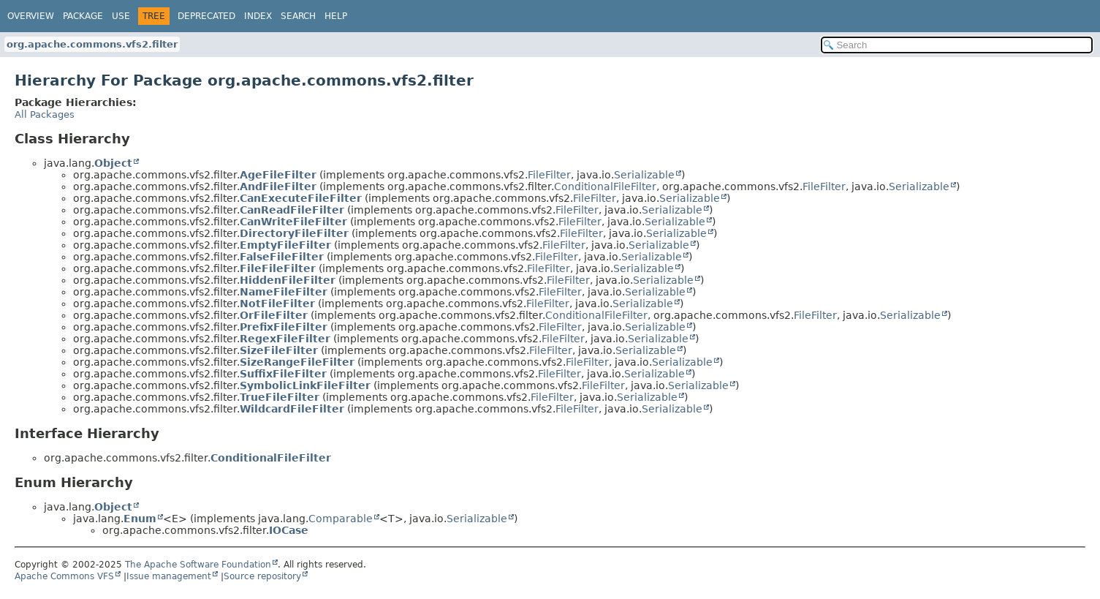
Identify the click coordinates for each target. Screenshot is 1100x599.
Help (336, 16)
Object (113, 163)
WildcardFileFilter (292, 409)
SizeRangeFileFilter (297, 362)
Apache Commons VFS (64, 576)
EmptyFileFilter (285, 245)
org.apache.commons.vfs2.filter (92, 44)
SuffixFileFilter (283, 374)
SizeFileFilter (279, 350)
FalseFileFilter (282, 257)
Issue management (168, 576)
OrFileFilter (274, 315)
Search (298, 16)
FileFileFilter (278, 268)
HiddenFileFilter (287, 280)
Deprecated (206, 16)
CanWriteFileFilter (293, 221)
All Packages (45, 114)
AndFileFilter (278, 186)
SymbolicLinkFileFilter (305, 385)
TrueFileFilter (279, 397)
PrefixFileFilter (283, 327)
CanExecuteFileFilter (301, 198)
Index (258, 16)
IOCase (288, 530)
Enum (140, 518)
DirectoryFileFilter (294, 233)
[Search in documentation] (957, 45)
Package (83, 16)
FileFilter (549, 175)
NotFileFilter (277, 303)
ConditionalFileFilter (605, 186)
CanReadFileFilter (292, 210)
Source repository (262, 576)
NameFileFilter (283, 292)
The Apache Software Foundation (198, 565)
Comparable (340, 518)
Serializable (644, 175)
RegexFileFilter (285, 338)
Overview (30, 16)
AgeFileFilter (278, 175)
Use (121, 16)
